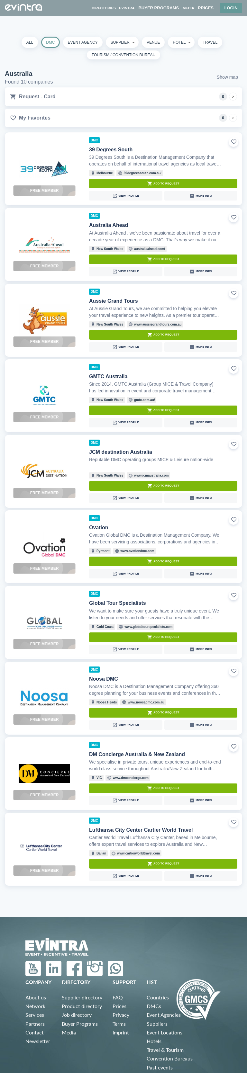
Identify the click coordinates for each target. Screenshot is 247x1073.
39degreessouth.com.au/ (142, 173)
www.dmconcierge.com (131, 778)
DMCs (154, 1006)
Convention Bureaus (170, 1058)
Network (35, 1006)
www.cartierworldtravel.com (138, 853)
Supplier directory (82, 997)
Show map (227, 77)
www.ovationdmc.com (137, 551)
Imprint (121, 1032)
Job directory (77, 1015)
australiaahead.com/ (149, 249)
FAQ (118, 997)
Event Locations (164, 1032)
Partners (35, 1024)
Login (230, 7)
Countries (158, 997)
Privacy (121, 1015)
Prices (119, 1006)
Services (34, 1015)
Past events (160, 1067)
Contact (34, 1032)
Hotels (154, 1041)
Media (69, 1032)
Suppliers (157, 1024)
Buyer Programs (80, 1024)
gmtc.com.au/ (144, 400)
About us (35, 997)
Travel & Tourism (165, 1050)
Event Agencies (164, 1015)
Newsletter (37, 1041)
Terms (119, 1024)
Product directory (82, 1006)
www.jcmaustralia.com (151, 475)
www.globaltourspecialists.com (148, 627)
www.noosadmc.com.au (146, 702)
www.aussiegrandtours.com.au (157, 324)
